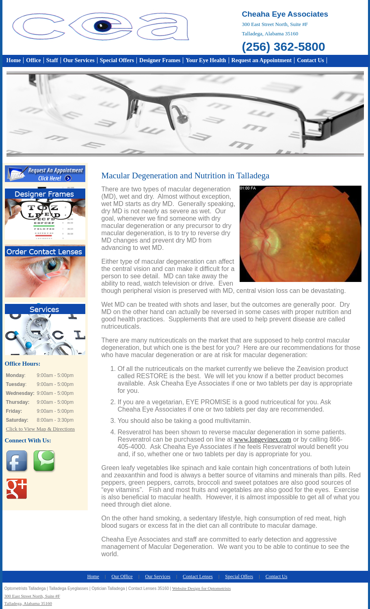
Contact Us (310, 60)
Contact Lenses (198, 576)
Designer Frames (159, 60)
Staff (52, 60)
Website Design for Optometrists (201, 588)
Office (33, 60)
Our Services (79, 60)
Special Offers (117, 60)
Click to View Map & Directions (40, 429)
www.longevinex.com (262, 439)
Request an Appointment (262, 60)
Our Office (122, 576)
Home (13, 60)
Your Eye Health (206, 60)
